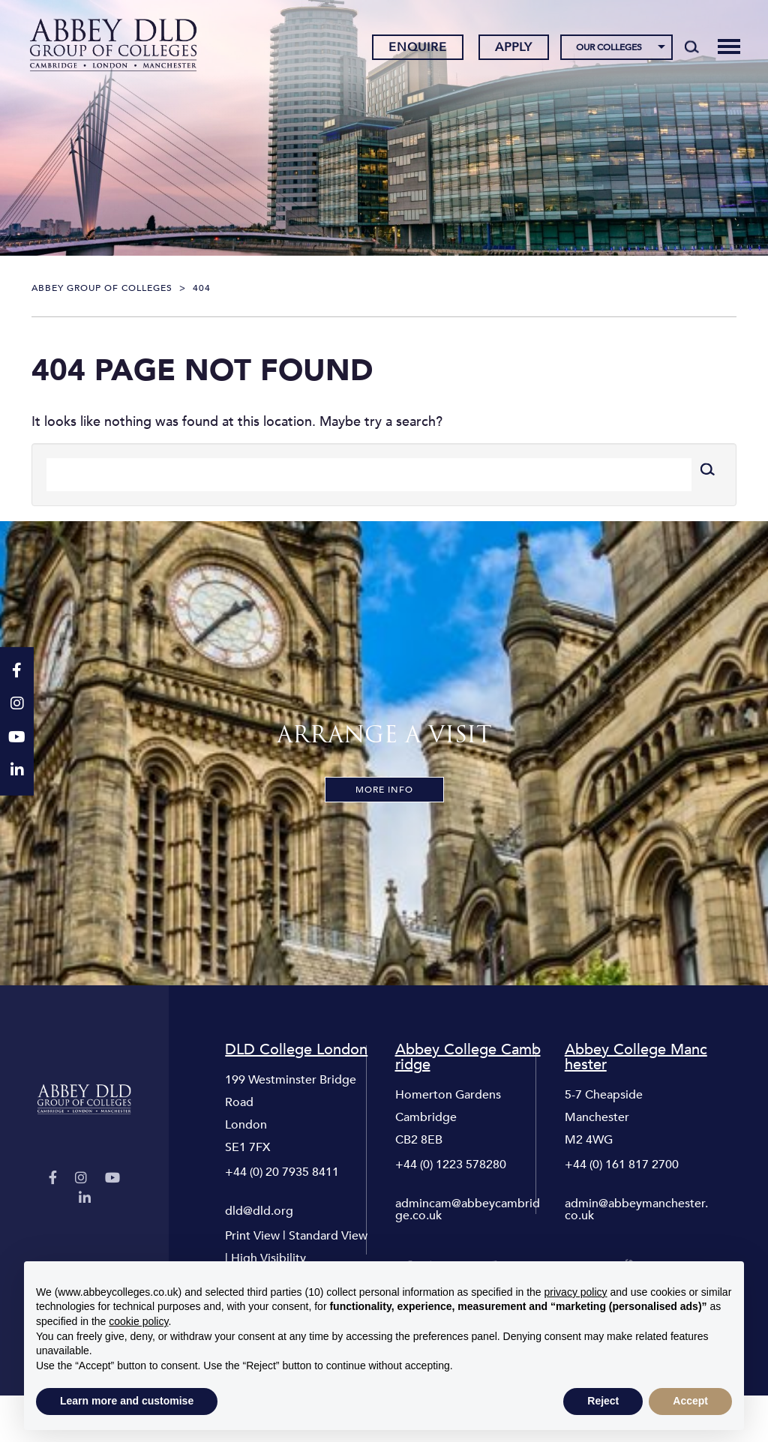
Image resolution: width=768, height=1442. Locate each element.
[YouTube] (113, 1178)
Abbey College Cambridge (468, 1057)
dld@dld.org (259, 1211)
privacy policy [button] (576, 1292)
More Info (384, 790)
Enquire (417, 47)
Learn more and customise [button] (127, 1401)
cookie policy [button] (138, 1321)
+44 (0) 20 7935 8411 (282, 1172)
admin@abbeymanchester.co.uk (636, 1210)
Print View (252, 1236)
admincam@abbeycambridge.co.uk (467, 1210)
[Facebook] (52, 1178)
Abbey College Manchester (636, 1057)
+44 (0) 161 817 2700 (622, 1165)
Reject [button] (603, 1401)
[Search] (691, 46)
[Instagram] (81, 1178)
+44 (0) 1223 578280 (450, 1165)
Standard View (328, 1236)
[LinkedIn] (84, 1198)
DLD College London (296, 1049)
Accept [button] (690, 1401)
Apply (513, 47)
